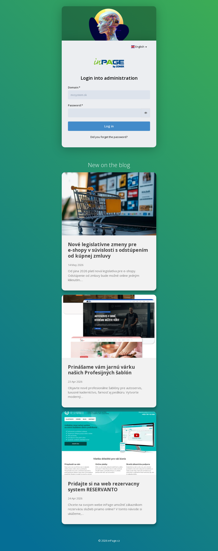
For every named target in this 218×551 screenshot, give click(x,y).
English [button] (139, 46)
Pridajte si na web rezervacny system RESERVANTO (103, 486)
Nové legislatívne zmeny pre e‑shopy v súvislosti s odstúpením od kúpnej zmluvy (108, 250)
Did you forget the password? (109, 137)
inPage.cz (114, 540)
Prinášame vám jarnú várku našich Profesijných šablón (101, 370)
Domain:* (74, 87)
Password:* (75, 105)
